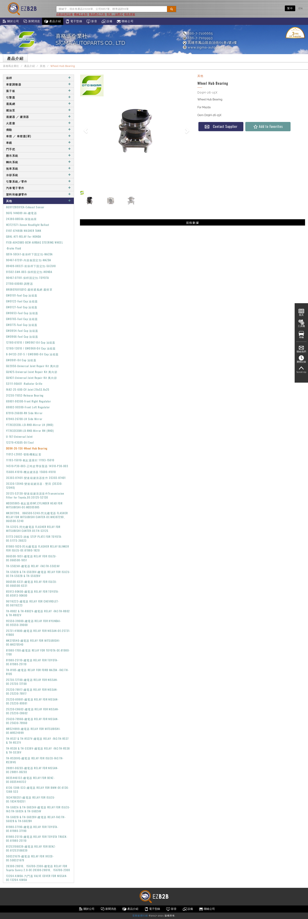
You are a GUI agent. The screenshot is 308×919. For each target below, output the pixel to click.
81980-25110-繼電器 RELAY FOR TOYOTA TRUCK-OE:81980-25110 (37, 838)
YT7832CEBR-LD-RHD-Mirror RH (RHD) (30, 431)
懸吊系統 (38, 155)
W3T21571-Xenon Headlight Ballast (27, 225)
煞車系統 (38, 168)
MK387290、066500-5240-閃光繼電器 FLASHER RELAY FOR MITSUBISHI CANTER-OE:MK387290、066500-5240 (37, 517)
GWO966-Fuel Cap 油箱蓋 (22, 336)
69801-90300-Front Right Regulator (28, 401)
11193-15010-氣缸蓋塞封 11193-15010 (30, 460)
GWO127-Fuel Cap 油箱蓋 (22, 307)
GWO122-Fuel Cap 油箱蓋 (22, 301)
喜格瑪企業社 (11, 66)
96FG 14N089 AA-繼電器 (21, 213)
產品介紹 (52, 21)
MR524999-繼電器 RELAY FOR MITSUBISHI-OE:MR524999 (33, 731)
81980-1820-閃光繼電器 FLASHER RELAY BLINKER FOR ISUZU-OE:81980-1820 (37, 548)
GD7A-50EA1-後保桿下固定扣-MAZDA (29, 254)
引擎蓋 (38, 97)
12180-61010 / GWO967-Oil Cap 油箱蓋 (30, 342)
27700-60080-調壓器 (19, 283)
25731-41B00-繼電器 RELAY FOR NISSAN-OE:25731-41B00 (38, 633)
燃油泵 (38, 110)
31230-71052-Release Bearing (25, 395)
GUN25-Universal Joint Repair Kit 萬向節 (31, 372)
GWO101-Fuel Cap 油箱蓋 (22, 295)
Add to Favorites (268, 126)
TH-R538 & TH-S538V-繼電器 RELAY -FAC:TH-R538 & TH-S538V (38, 750)
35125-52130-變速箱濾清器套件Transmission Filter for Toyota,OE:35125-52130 (35, 495)
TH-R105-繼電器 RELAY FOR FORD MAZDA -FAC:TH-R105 (37, 672)
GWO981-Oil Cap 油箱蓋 (21, 360)
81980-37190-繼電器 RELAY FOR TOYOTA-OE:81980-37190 (32, 829)
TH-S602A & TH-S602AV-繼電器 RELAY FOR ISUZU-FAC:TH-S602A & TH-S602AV (38, 809)
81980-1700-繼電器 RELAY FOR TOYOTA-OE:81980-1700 (38, 652)
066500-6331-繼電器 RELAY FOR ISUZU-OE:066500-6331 (31, 584)
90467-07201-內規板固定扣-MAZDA (28, 260)
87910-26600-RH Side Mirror (24, 413)
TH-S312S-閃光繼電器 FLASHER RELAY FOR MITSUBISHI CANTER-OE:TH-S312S (33, 529)
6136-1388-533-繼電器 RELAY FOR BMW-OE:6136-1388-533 (37, 789)
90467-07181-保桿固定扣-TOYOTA (27, 278)
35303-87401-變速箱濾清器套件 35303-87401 (36, 478)
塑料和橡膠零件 (38, 194)
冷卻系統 (38, 175)
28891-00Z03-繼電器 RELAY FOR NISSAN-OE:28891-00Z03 (32, 770)
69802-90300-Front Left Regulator (28, 407)
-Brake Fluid (13, 248)
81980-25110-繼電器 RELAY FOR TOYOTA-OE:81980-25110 (32, 662)
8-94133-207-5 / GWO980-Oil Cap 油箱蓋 (32, 354)
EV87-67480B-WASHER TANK (23, 230)
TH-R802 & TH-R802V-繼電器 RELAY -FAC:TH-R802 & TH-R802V (38, 613)
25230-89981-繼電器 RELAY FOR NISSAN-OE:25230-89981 (32, 701)
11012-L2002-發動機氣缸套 (23, 454)
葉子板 (38, 91)
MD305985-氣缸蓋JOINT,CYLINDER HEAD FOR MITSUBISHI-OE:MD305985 (34, 505)
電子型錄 (73, 21)
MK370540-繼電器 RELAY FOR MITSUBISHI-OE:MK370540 (33, 642)
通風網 (38, 104)
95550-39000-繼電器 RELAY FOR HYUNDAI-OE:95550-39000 (33, 623)
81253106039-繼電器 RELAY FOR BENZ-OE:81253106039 (31, 848)
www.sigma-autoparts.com (207, 47)
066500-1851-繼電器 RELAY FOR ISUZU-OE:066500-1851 (31, 558)
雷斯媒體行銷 (140, 915)
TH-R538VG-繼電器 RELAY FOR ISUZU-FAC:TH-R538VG (35, 760)
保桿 (38, 78)
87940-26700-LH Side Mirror (24, 419)
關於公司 (10, 21)
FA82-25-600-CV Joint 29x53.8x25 (27, 389)
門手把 (38, 149)
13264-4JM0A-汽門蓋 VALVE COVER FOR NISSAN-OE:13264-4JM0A (36, 878)
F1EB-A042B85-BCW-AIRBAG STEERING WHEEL (34, 242)
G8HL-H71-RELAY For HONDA (23, 236)
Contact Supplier (220, 126)
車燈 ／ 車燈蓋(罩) (38, 136)
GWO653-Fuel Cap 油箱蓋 (22, 313)
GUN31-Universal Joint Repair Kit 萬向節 (31, 378)
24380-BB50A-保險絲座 (21, 219)
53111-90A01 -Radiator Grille (24, 383)
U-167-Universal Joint (19, 436)
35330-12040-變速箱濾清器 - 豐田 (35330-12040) (34, 485)
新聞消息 (31, 21)
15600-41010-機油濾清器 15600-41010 (31, 472)
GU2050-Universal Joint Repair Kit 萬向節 (32, 366)
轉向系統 (38, 162)
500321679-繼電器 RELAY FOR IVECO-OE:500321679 (30, 858)
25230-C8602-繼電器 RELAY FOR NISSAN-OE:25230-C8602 (32, 711)
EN (301, 8)
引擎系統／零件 (38, 181)
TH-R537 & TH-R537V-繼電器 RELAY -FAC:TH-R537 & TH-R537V (37, 740)
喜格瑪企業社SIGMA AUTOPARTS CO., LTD (90, 39)
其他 (42, 66)
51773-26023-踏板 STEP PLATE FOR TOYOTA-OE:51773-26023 (34, 538)
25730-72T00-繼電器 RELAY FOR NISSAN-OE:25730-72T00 (32, 682)
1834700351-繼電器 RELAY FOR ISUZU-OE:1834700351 (30, 799)
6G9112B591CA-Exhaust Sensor (25, 207)
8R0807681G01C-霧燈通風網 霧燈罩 (29, 289)
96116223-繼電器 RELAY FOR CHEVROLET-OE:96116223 (32, 603)
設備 (107, 21)
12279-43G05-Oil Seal (20, 442)
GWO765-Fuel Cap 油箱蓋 (22, 319)
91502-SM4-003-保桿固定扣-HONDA (29, 272)
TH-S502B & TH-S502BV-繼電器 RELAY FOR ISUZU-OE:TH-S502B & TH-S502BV (38, 574)
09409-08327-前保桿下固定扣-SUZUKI (31, 266)
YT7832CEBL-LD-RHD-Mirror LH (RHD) (29, 425)
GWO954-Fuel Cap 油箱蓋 (22, 330)
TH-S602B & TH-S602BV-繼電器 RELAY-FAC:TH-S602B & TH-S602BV (36, 819)
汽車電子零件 (38, 188)
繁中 (290, 8)
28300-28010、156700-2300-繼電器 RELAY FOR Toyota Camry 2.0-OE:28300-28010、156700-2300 (38, 868)
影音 (91, 21)
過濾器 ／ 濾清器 (38, 117)
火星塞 (38, 123)
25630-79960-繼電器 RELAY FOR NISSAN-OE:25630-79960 (32, 721)
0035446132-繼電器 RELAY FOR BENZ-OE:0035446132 (30, 780)
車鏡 (38, 142)
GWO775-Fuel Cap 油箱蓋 (22, 325)
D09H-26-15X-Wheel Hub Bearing (27, 448)
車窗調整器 (38, 84)
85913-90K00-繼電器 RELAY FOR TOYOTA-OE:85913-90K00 (32, 593)
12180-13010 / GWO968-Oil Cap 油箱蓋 (31, 348)
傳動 (38, 129)
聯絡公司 (125, 21)
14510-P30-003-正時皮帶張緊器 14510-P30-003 (37, 466)
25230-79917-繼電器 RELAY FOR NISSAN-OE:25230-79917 (32, 691)
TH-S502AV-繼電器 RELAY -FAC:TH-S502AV (33, 566)
